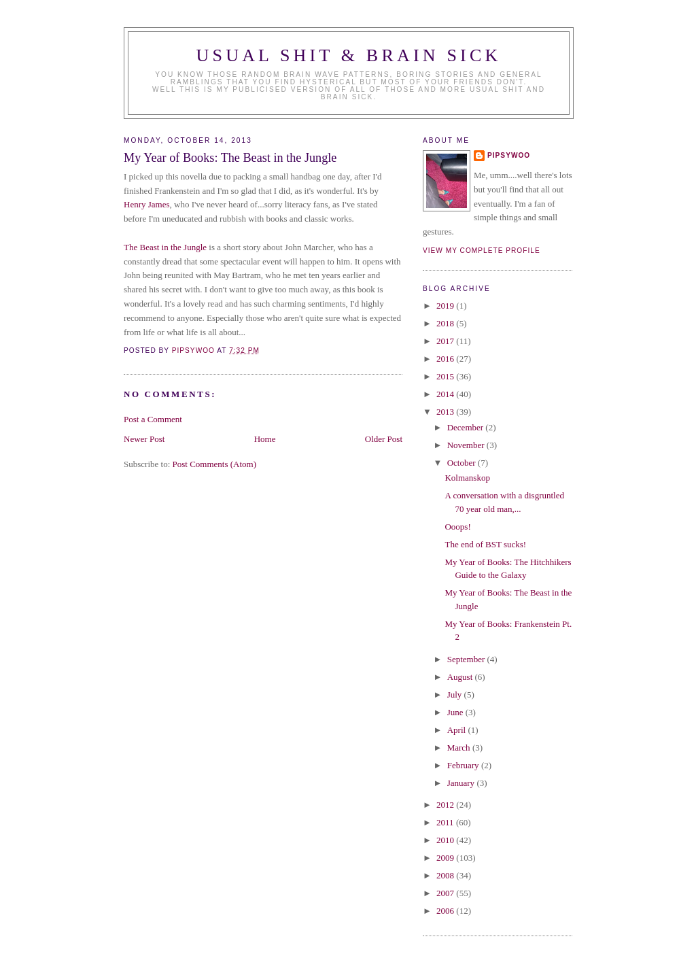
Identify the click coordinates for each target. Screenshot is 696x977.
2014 (446, 394)
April (457, 730)
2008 (446, 875)
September (467, 659)
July (455, 694)
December (466, 427)
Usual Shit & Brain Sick (349, 55)
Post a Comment (153, 419)
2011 (446, 822)
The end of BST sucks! (485, 544)
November (467, 445)
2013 (446, 412)
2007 (446, 893)
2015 (446, 376)
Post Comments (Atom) (215, 464)
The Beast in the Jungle (165, 247)
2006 (446, 911)
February (464, 765)
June (456, 712)
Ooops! (457, 526)
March (459, 747)
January (462, 783)
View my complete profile (481, 250)
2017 (446, 341)
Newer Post (144, 439)
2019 (446, 306)
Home (265, 439)
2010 (446, 840)
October (462, 463)
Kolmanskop (467, 478)
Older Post (383, 439)
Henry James (147, 204)
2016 (446, 359)
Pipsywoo (508, 155)
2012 (446, 805)
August (461, 677)
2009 (446, 858)
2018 (446, 323)
